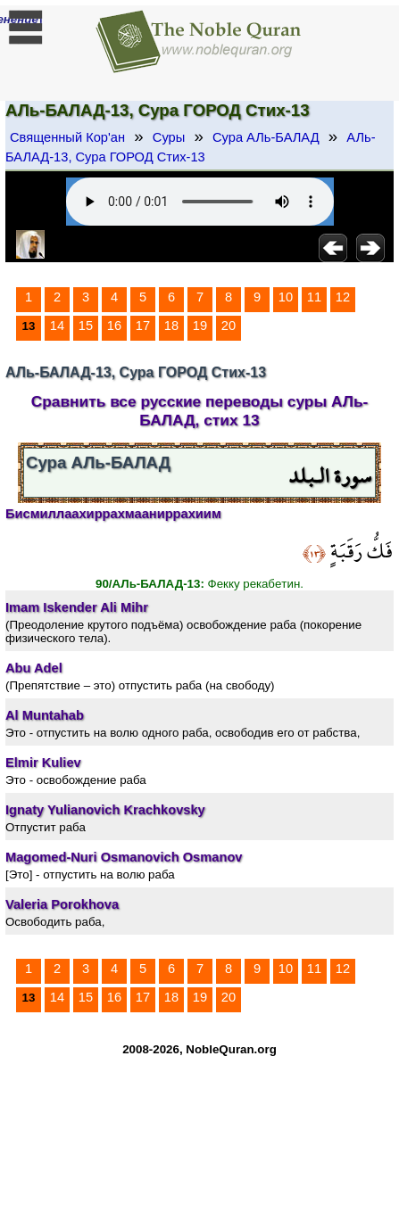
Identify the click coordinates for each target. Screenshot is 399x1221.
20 (228, 325)
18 (171, 325)
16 (114, 325)
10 (285, 297)
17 (143, 325)
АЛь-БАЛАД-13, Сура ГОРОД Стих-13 (190, 147)
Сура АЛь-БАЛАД (266, 137)
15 (86, 325)
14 (57, 325)
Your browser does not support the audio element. (200, 201)
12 (343, 297)
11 (314, 297)
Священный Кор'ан (67, 137)
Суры (169, 137)
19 (200, 325)
